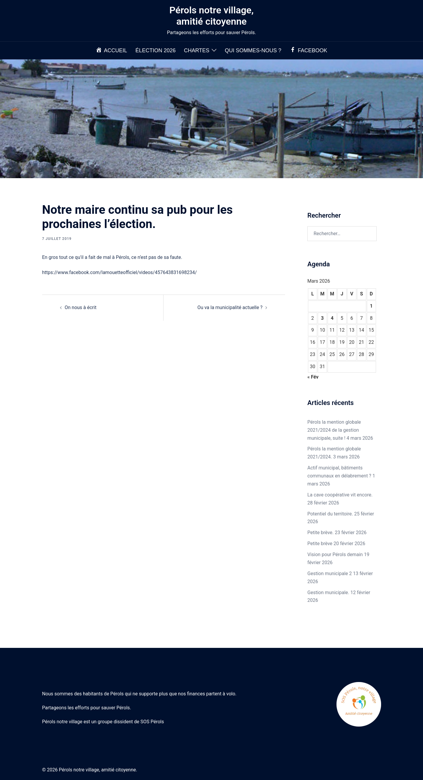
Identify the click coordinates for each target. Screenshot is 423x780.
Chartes (197, 50)
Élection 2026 (156, 50)
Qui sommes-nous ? (253, 50)
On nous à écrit (81, 307)
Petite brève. (320, 532)
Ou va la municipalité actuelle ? (229, 307)
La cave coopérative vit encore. (339, 495)
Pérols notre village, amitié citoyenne (211, 15)
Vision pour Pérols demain (335, 554)
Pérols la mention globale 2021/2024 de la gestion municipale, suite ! (334, 430)
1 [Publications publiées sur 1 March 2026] (371, 306)
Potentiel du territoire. (330, 514)
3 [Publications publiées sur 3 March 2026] (322, 318)
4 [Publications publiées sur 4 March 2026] (332, 318)
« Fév (312, 377)
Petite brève (319, 543)
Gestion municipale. (328, 592)
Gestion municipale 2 (329, 573)
